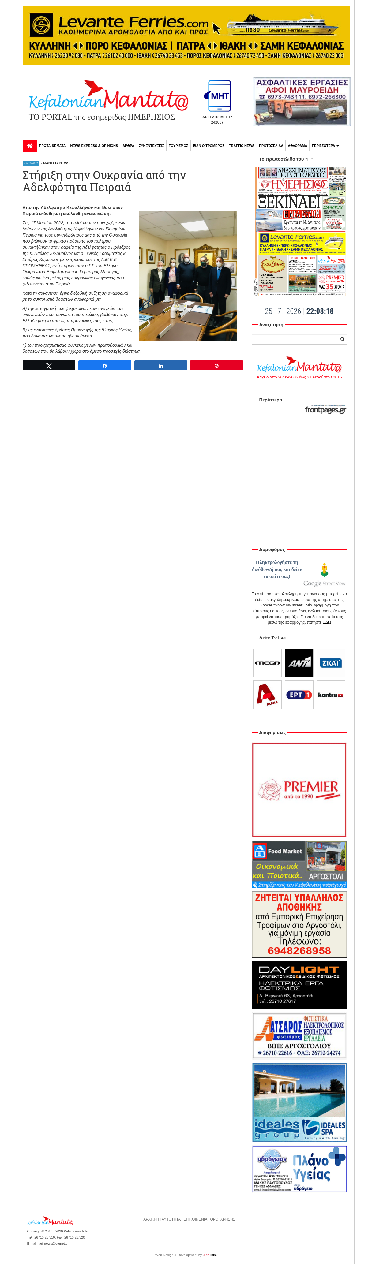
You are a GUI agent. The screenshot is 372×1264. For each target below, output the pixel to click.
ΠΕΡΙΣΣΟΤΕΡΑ (325, 145)
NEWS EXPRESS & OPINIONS (94, 145)
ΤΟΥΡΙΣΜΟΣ (178, 145)
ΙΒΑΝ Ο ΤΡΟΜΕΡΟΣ (208, 145)
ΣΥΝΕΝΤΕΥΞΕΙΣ (151, 145)
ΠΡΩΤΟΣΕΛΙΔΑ (271, 145)
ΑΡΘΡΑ (128, 145)
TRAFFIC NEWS (241, 145)
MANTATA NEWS (56, 163)
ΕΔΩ (327, 622)
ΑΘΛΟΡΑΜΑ (297, 145)
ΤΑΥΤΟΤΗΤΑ (170, 1219)
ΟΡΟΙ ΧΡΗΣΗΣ (222, 1219)
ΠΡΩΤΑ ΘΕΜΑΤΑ (52, 145)
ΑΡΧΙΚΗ (150, 1219)
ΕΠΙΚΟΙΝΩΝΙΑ (195, 1219)
